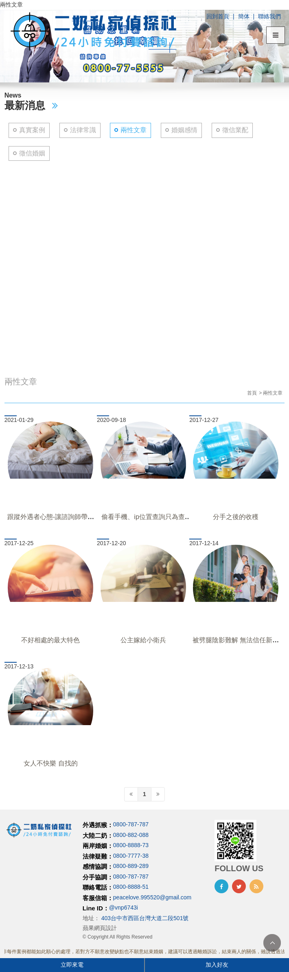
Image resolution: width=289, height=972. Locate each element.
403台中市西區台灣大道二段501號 (145, 918)
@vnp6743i (123, 908)
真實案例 (32, 129)
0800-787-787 (131, 824)
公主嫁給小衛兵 (143, 640)
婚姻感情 (184, 129)
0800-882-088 (131, 835)
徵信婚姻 (32, 153)
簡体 (244, 16)
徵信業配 (235, 129)
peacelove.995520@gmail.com (152, 897)
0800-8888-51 (131, 887)
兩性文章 (133, 129)
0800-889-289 (131, 866)
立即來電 (72, 964)
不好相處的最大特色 (50, 640)
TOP (272, 943)
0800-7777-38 (131, 855)
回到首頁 (217, 16)
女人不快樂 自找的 (50, 763)
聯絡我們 (269, 16)
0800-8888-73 (131, 845)
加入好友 (217, 964)
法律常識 (83, 129)
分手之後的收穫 (235, 516)
